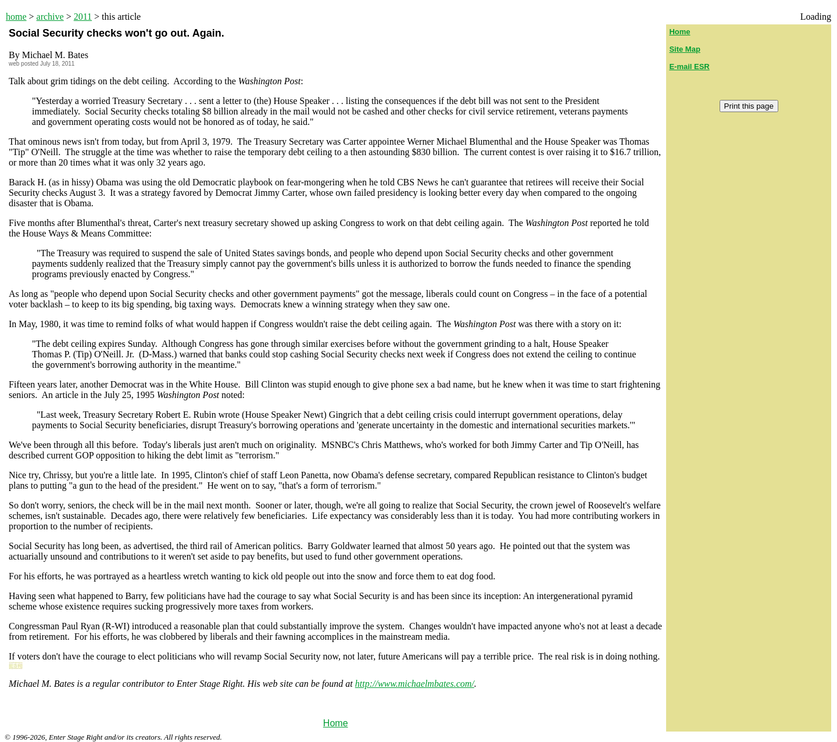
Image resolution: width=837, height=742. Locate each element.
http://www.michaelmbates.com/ (414, 684)
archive (50, 16)
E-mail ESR (689, 66)
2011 (83, 16)
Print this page (749, 106)
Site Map (684, 49)
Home (335, 723)
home (16, 16)
